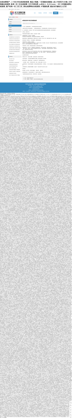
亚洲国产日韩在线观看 (21, 120)
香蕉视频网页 (12, 294)
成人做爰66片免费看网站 (41, 179)
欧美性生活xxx (48, 113)
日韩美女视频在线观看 (48, 253)
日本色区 (33, 205)
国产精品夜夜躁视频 (12, 344)
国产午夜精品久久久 (11, 337)
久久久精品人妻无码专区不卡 (67, 306)
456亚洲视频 (33, 96)
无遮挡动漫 (66, 356)
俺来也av (25, 258)
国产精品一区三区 (31, 229)
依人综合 (20, 306)
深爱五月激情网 (10, 398)
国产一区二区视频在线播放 (12, 309)
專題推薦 (10, 29)
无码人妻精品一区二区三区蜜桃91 (39, 139)
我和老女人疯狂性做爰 (46, 212)
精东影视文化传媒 (59, 140)
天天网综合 (70, 214)
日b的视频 (30, 263)
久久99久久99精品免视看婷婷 (6, 333)
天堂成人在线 (53, 166)
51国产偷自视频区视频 (24, 332)
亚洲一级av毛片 (21, 323)
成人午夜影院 (16, 317)
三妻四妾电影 (21, 148)
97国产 (56, 135)
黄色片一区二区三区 (31, 210)
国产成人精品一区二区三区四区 (5, 248)
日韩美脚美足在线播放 (43, 173)
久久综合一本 (42, 207)
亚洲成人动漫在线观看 (65, 181)
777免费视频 (9, 219)
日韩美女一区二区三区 (59, 163)
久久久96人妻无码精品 (32, 100)
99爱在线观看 (24, 397)
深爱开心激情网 (17, 337)
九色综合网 (61, 115)
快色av (24, 207)
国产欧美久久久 (3, 195)
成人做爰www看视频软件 (16, 243)
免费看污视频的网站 (8, 165)
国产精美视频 (39, 263)
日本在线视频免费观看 (14, 105)
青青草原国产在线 (23, 379)
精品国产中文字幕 (8, 391)
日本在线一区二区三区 (16, 154)
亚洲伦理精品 (12, 174)
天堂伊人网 (70, 347)
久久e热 (29, 175)
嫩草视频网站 (4, 394)
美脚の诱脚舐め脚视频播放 (45, 291)
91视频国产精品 (55, 173)
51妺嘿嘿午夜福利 (46, 229)
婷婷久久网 (42, 279)
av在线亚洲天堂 (53, 164)
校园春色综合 (50, 361)
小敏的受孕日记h (25, 329)
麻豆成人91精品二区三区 (15, 165)
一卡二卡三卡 (26, 133)
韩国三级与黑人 (13, 286)
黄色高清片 (12, 403)
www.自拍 (30, 364)
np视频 (66, 130)
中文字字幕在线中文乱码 (50, 217)
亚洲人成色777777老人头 (66, 284)
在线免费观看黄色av (42, 317)
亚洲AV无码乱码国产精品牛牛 (37, 218)
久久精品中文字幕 (48, 96)
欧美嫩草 (60, 342)
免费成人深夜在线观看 (44, 293)
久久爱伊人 (60, 283)
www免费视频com (30, 179)
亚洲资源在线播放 (50, 331)
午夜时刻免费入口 (22, 274)
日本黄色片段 (37, 144)
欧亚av (52, 146)
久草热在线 (17, 143)
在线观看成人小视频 (30, 308)
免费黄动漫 (20, 272)
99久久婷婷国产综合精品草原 (31, 244)
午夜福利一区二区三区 (41, 259)
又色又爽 (1, 242)
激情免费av (31, 192)
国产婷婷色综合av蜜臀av (33, 231)
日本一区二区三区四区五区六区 (66, 140)
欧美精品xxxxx (18, 377)
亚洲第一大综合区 (46, 169)
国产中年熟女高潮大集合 (56, 174)
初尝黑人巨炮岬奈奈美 (44, 172)
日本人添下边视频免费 (19, 153)
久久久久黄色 (58, 201)
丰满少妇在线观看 (47, 127)
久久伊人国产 (55, 398)
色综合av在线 (66, 386)
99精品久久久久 (69, 200)
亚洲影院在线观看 (38, 98)
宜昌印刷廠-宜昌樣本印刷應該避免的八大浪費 (15, 49)
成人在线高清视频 (15, 167)
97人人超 (33, 117)
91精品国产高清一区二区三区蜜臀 (54, 246)
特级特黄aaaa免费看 (5, 150)
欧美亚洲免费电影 (49, 180)
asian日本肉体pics (56, 402)
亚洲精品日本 (31, 232)
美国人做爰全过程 (56, 157)
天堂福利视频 (9, 152)
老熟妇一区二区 (6, 251)
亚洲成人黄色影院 (66, 394)
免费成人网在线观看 (58, 96)
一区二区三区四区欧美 (3, 198)
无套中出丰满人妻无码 (28, 281)
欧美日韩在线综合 (42, 191)
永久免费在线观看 (20, 142)
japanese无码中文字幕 (47, 239)
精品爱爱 (31, 219)
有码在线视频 (7, 347)
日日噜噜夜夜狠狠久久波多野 (20, 103)
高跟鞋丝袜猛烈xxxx (27, 276)
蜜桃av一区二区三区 (8, 116)
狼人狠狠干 (63, 228)
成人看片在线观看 (37, 323)
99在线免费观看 (20, 182)
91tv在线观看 (18, 359)
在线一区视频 (49, 401)
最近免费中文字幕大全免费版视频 (59, 273)
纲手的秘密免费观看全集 (50, 213)
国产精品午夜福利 (29, 185)
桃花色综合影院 (56, 376)
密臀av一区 (5, 263)
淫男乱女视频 (11, 120)
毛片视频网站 (56, 171)
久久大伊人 (24, 242)
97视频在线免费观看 (54, 191)
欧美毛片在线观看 (36, 369)
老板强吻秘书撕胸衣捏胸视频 (22, 349)
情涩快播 (59, 336)
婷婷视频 (62, 153)
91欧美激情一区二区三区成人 (17, 110)
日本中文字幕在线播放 (34, 97)
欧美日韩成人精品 (49, 149)
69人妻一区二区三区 (19, 309)
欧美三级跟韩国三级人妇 (42, 157)
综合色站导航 (56, 368)
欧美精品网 (59, 186)
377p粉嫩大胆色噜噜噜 (26, 118)
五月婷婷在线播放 (11, 261)
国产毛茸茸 (32, 307)
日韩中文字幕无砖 (10, 101)
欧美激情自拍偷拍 (52, 212)
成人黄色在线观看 (64, 349)
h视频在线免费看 (41, 105)
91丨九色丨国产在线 (6, 208)
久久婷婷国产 (25, 172)
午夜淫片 (67, 184)
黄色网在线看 (67, 328)
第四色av (47, 168)
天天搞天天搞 (21, 172)
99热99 (40, 176)
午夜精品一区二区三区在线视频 (16, 128)
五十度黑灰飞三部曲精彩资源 (43, 166)
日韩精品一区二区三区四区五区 (66, 242)
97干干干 (24, 401)
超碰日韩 (45, 112)
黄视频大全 (9, 115)
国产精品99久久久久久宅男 (34, 401)
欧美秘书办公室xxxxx (12, 367)
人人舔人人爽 (12, 106)
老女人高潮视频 (53, 282)
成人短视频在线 (23, 117)
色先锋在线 (65, 307)
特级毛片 (50, 312)
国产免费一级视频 (14, 98)
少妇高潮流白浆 (66, 372)
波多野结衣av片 (46, 393)
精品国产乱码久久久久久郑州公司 (29, 144)
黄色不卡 (6, 223)
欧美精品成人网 (35, 289)
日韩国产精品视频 (5, 188)
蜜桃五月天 (32, 267)
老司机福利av (39, 172)
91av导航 (67, 383)
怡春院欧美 (26, 292)
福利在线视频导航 (36, 132)
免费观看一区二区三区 (39, 194)
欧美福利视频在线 (35, 309)
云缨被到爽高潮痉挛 (14, 195)
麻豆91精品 (48, 215)
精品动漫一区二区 (7, 103)
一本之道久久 (16, 361)
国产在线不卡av (41, 204)
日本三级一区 (22, 258)
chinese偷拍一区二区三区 (36, 196)
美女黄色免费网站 (54, 318)
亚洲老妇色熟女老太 (29, 105)
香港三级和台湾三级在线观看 (46, 142)
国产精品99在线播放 (22, 364)
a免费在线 (36, 127)
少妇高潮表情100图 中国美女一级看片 (9, 158)
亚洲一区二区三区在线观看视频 (12, 142)
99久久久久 (59, 348)
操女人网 (17, 363)
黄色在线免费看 (36, 243)
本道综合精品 (65, 147)
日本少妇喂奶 (13, 217)
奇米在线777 (16, 312)
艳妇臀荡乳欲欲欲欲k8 (35, 105)
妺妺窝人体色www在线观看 (20, 268)
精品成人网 (22, 289)
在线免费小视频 (53, 143)
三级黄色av (27, 254)
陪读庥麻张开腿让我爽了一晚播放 (24, 102)
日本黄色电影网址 (53, 321)
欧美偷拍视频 (33, 359)
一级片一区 (43, 266)
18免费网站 (10, 221)
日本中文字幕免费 (42, 153)
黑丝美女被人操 (46, 231)
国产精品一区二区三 (61, 185)
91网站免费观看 (23, 112)
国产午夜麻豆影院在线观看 (28, 341)
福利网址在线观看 (38, 298)
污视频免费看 (28, 150)
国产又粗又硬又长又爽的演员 (51, 286)
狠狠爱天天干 (41, 104)
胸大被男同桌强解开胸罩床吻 (29, 396)
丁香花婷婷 (31, 160)
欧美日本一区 (22, 371)
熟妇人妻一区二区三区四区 (22, 159)
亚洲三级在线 (54, 163)
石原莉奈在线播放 (38, 244)
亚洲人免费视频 (24, 119)
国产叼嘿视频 (42, 202)
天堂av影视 (22, 96)
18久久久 (2, 406)
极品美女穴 (57, 128)
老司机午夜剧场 (39, 189)
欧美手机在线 (27, 271)
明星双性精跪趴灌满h (31, 130)
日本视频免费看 (21, 283)
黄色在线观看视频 (27, 268)
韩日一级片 (66, 258)
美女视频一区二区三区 (61, 263)
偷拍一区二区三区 (43, 359)
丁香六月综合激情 (24, 201)
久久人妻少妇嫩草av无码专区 (24, 106)
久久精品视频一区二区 (20, 402)
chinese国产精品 (25, 327)
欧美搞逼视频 (42, 313)
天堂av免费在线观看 (65, 160)
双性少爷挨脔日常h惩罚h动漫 (52, 316)
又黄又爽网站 (53, 132)
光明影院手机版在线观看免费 (31, 202)
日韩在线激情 (43, 117)
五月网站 (5, 112)
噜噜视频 (46, 100)
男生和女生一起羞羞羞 (56, 334)
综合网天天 (1, 163)
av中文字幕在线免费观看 (48, 284)
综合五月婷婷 (64, 352)
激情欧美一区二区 (52, 283)
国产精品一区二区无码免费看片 (48, 296)
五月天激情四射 (22, 281)
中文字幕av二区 (8, 195)
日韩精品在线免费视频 (62, 137)
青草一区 (67, 278)
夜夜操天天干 (13, 376)
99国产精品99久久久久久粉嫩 (17, 297)
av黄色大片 (59, 136)
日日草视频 (32, 383)
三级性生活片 (40, 297)
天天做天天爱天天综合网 (63, 333)
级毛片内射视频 (54, 123)
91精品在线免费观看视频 (9, 170)
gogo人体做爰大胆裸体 (20, 208)
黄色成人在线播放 (29, 312)
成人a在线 (35, 138)
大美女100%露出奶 (17, 292)
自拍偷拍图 (70, 254)
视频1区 (69, 207)
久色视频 (57, 303)
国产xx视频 (27, 364)
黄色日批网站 (7, 210)
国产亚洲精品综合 (67, 238)
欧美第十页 (21, 139)
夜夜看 (41, 126)
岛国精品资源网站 (35, 116)
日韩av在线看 (31, 254)
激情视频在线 (16, 287)
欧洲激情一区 (37, 247)
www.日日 (9, 97)
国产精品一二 (8, 401)
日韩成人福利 (25, 125)
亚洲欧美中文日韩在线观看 (27, 162)
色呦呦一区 (8, 307)
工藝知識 (10, 27)
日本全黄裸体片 (26, 152)
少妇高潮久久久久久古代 (31, 167)
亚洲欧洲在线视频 (20, 162)
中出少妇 (27, 190)
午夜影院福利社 (43, 145)
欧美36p (24, 169)
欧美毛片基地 (26, 195)
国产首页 (38, 364)
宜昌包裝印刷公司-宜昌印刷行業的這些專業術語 (16, 40)
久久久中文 (53, 396)
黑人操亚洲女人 (59, 393)
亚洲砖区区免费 (36, 278)
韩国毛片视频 (60, 133)
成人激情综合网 (10, 243)
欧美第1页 (39, 401)
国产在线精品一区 (40, 248)
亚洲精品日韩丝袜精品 (34, 150)
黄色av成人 (47, 153)
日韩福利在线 (21, 317)
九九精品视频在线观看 (64, 129)
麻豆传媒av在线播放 (45, 352)
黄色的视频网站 (23, 98)
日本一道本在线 (12, 368)
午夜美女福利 (48, 145)
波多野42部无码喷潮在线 (58, 254)
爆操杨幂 (59, 183)
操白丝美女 (59, 152)
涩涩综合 (53, 342)
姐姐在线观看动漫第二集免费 (47, 219)
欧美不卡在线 (31, 155)
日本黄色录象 (44, 141)
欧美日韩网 (44, 257)
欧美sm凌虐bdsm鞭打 (68, 241)
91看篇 (63, 254)
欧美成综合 (23, 105)
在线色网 (45, 242)
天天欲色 (19, 332)
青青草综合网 (55, 121)
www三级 (2, 367)
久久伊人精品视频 (13, 339)
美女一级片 (53, 327)
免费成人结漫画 (12, 136)
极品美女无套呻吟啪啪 (17, 392)
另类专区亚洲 (19, 249)
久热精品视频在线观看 (5, 131)
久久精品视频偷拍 (61, 103)
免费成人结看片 (51, 376)
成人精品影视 (68, 276)
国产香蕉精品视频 (23, 115)
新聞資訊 (55, 12)
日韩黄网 (19, 194)
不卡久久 (50, 138)
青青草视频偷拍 (7, 123)
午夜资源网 (2, 286)
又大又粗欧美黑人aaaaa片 (29, 381)
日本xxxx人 (17, 352)
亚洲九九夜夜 (16, 189)
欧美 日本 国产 (13, 119)
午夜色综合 (43, 181)
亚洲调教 (20, 239)
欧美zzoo (14, 112)
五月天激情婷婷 (8, 212)
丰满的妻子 (22, 267)
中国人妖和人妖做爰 (46, 106)
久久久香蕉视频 (31, 211)
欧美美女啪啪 (55, 158)
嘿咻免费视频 (56, 387)
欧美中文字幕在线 (10, 406)
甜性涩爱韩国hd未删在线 (16, 184)
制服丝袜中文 (15, 130)
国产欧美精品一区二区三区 (44, 338)
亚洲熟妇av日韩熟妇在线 (34, 262)
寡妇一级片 (55, 178)
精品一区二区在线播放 (25, 227)
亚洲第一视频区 (7, 247)
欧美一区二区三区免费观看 (4, 206)
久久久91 (14, 141)
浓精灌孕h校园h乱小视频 (23, 352)
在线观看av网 (12, 292)
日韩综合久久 (65, 163)
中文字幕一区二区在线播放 (46, 143)
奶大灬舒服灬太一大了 (17, 101)
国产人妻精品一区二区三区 (44, 377)
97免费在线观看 (66, 377)
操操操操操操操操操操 (16, 113)
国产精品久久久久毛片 (18, 354)
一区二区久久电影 (55, 312)
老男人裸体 (48, 182)
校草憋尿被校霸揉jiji (47, 261)
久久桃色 (64, 211)
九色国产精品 (10, 161)
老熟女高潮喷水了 (57, 326)
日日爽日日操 (69, 397)
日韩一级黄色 (28, 401)
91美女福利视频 (42, 264)
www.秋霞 (12, 116)
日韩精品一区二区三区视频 (11, 258)
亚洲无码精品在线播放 (14, 118)
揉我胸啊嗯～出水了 (7, 173)
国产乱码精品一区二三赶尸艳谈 (22, 121)
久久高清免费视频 (40, 156)
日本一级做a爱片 (61, 259)
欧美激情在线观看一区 (66, 384)
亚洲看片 (34, 238)
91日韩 (51, 247)
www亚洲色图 (48, 133)
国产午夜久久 (69, 248)
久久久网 (62, 121)
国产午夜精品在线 (28, 151)
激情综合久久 (57, 227)
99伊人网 (11, 401)
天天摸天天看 (55, 241)
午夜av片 (35, 224)
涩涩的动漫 (4, 362)
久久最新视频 (56, 103)
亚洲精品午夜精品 (28, 169)
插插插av (32, 108)
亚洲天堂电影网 (2, 381)
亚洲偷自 (53, 193)
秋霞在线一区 (32, 333)
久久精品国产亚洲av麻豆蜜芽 (19, 353)
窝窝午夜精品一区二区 (54, 394)
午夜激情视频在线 (50, 209)
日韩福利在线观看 (48, 191)
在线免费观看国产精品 (57, 99)
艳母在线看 (66, 143)
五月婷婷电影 (42, 174)
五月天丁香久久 (21, 389)
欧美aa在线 (53, 116)
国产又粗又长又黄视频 (14, 104)
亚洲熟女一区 (49, 146)
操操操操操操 (58, 188)
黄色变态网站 (33, 166)
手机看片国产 (4, 162)
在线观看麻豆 (46, 276)
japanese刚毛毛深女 (17, 241)
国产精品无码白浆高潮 (14, 192)
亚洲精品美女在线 (21, 312)
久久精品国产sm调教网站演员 (49, 147)
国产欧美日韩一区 (38, 117)
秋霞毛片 (64, 111)
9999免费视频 (62, 201)
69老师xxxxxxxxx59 (28, 306)
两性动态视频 (28, 333)
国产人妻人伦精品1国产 (3, 177)
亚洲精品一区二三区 (30, 138)
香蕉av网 (49, 120)
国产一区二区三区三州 (10, 162)
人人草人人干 (33, 127)
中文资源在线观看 (2, 138)
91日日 (57, 396)
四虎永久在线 (15, 348)
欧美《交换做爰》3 (29, 146)
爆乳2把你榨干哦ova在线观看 (26, 99)
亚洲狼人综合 (7, 319)
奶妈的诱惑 (58, 165)
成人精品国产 (33, 361)
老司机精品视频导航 (52, 125)
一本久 (54, 150)
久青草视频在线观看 (40, 229)
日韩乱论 (42, 201)
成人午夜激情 (45, 274)
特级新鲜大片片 (59, 168)
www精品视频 (64, 192)
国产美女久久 (29, 258)
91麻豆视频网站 (18, 316)
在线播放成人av (36, 191)
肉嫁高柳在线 (39, 269)
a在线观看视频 (8, 109)
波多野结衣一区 (55, 192)
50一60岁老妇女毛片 (25, 170)
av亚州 (7, 168)
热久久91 (5, 163)
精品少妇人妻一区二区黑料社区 (27, 176)
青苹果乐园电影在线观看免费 (45, 386)
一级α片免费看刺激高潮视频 (47, 208)
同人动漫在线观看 (64, 139)
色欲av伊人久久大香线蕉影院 (6, 308)
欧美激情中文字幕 (67, 209)
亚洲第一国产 (11, 164)
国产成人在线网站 (63, 323)
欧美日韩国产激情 (48, 129)
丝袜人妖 (63, 241)
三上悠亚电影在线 (67, 96)
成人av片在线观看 (35, 357)
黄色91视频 (34, 266)
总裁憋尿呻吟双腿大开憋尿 (56, 141)
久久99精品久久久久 (50, 173)
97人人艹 (46, 135)
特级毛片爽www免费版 (65, 186)
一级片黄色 (37, 115)
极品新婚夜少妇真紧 (52, 308)
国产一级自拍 (45, 160)
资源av (12, 146)
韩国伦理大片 (58, 164)
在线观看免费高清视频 (24, 217)
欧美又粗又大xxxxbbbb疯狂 (46, 189)
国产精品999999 (55, 251)
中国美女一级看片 (26, 304)
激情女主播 (33, 113)
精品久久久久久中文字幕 (41, 170)
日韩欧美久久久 (65, 283)
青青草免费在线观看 (67, 246)
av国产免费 (38, 186)
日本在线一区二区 (22, 141)
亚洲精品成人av (34, 364)
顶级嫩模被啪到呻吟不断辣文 (50, 170)
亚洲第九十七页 (30, 125)
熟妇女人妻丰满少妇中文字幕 (7, 216)
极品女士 (1, 161)
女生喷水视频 (64, 152)
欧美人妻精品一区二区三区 (67, 208)
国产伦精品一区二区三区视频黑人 (57, 108)
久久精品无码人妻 (58, 268)
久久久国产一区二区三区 (24, 394)
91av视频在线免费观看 (52, 303)
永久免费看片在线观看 (44, 206)
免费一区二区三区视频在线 (62, 155)
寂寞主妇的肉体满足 (9, 393)
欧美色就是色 (64, 133)
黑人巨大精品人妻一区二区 (25, 160)
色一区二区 (1, 202)
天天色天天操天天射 (24, 191)
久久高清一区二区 (54, 110)
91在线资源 (1, 283)
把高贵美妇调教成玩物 (15, 276)
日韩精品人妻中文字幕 (22, 190)
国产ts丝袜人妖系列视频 (33, 257)
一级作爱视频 (20, 227)
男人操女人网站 (49, 214)
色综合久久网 (22, 373)
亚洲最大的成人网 (57, 329)
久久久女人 (70, 244)
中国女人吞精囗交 (42, 369)
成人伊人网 (29, 135)
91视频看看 (10, 113)
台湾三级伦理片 (31, 140)
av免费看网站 (24, 107)
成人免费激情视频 (44, 176)
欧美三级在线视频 (13, 333)
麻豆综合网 (46, 376)
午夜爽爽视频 (8, 183)
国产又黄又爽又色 (65, 108)
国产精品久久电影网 (30, 369)
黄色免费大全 (40, 237)
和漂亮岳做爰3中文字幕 (29, 168)
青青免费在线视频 (24, 314)
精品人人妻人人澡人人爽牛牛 (8, 155)
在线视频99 (44, 223)
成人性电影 (39, 287)
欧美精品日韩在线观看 (41, 246)
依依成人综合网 (52, 233)
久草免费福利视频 (12, 103)
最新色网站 (51, 229)
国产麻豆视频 (8, 107)
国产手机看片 (35, 283)
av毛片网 (29, 97)
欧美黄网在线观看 (44, 136)
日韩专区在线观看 (45, 108)
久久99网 (35, 186)
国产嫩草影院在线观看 (7, 169)
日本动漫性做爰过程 (20, 126)
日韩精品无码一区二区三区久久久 (22, 135)
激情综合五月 (59, 153)
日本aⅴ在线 (57, 283)
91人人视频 (12, 157)
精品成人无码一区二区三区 (67, 196)
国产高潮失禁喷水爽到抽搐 (27, 156)
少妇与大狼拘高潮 (44, 146)
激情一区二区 (17, 125)
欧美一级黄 (57, 166)
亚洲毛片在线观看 (52, 205)
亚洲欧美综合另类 (2, 393)
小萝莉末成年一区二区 (31, 336)
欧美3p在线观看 (22, 198)
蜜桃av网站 (10, 301)
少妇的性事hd (44, 283)
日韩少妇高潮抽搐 (12, 271)
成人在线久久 (2, 193)
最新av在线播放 (50, 302)
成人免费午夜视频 (67, 159)
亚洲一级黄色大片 (63, 99)
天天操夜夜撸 (55, 153)
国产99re (32, 243)
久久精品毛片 (69, 174)
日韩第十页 (53, 96)
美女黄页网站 (46, 196)
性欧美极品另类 (15, 182)
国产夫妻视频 (48, 252)
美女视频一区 (20, 259)
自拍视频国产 (39, 328)
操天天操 (52, 117)
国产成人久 (48, 248)
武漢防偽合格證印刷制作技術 (13, 64)
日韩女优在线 (11, 131)
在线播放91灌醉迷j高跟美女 (34, 152)
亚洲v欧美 (42, 296)
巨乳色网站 (69, 179)
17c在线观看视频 (59, 284)
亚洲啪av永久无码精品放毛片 (16, 175)
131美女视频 (56, 193)
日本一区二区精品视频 (45, 167)
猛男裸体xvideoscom (3, 307)
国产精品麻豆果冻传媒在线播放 (58, 266)
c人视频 (8, 314)
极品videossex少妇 (60, 123)
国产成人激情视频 (45, 308)
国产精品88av (4, 303)
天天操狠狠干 (28, 110)
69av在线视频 (67, 126)
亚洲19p (17, 306)
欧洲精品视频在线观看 (35, 134)
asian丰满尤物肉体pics (34, 114)
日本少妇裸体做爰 (49, 115)
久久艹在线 (50, 101)
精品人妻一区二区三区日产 (36, 342)
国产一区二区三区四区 (10, 151)
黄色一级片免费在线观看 (47, 162)
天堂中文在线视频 (59, 189)
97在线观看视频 (38, 136)
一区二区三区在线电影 (48, 294)
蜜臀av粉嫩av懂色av (44, 258)
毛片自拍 (48, 368)
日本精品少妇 (49, 136)
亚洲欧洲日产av (56, 154)
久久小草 (66, 185)
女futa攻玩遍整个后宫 (17, 215)
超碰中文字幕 (41, 140)
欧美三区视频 (41, 203)
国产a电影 (47, 387)
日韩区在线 (44, 237)
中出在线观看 (30, 187)
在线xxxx (59, 249)
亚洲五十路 (11, 154)
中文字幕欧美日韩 (25, 142)
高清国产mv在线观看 (40, 178)
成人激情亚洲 (16, 332)
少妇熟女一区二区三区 (7, 104)
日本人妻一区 (16, 257)
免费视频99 (13, 338)
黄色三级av (34, 253)
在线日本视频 (52, 134)
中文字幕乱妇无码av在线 (63, 373)
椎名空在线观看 (20, 378)
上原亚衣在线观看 (26, 126)
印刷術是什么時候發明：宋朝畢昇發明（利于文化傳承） (17, 71)
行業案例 (50, 12)
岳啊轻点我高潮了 (17, 342)
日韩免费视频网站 (63, 188)
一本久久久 (62, 143)
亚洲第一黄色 (25, 288)
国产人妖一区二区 (36, 160)
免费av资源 (49, 193)
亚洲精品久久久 (56, 289)
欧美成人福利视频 (60, 368)
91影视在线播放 (18, 129)
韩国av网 (10, 205)
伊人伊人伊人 (2, 374)
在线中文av (6, 261)
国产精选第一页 (10, 102)
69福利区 (10, 298)
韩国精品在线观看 (26, 278)
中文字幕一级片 (59, 241)
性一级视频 (68, 391)
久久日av (35, 123)
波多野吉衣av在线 (50, 301)
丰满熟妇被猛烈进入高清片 (30, 161)
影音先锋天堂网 (40, 148)
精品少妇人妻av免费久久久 (12, 331)
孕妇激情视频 (55, 371)
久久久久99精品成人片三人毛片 (55, 142)
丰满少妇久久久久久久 (8, 175)
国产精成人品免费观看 (24, 130)
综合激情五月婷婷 (3, 126)
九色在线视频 (57, 97)
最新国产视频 (66, 358)
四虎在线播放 (27, 398)
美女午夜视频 (30, 322)
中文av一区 (56, 107)
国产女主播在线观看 (35, 282)
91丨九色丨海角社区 (35, 135)
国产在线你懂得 (54, 297)
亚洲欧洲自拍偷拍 (17, 96)
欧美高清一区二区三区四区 (12, 262)
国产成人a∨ (24, 262)
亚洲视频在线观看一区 (34, 237)
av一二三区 (50, 195)
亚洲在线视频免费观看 (29, 358)
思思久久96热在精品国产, (11, 291)
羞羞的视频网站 (41, 278)
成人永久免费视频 (13, 273)
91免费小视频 (70, 281)
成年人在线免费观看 (12, 352)
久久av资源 (56, 199)
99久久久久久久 (67, 166)
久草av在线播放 (13, 289)
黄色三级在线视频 (15, 221)
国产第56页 (49, 148)
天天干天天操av (12, 107)
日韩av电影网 (53, 248)
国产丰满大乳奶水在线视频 (21, 381)
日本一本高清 (59, 276)
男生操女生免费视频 (61, 387)
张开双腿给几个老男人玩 (56, 159)
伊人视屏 (33, 223)
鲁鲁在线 (11, 233)
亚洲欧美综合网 (32, 215)
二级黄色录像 (7, 222)
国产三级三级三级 (13, 111)
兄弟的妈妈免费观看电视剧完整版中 (21, 108)
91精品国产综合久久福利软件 (20, 186)
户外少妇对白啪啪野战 (3, 117)
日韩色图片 (13, 391)
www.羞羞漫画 (33, 272)
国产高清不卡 (36, 267)
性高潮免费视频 (6, 178)
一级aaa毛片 (61, 125)
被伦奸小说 (13, 219)
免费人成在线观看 (35, 104)
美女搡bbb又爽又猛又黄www (66, 168)
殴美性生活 (1, 180)
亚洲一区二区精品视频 (53, 189)
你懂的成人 (35, 156)
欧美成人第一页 (20, 238)
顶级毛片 (30, 205)
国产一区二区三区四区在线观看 (36, 124)
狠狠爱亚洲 (49, 343)
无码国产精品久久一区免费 (9, 130)
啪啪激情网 (3, 196)
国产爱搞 (23, 406)
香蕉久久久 (42, 322)
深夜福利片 (62, 311)
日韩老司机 (40, 227)
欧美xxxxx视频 (16, 116)
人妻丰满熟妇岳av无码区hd (8, 159)
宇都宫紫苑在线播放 (44, 347)
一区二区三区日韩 (46, 138)
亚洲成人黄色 (66, 329)
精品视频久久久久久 (41, 324)
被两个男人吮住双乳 (42, 243)
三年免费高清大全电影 (51, 172)
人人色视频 (66, 214)
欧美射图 (3, 299)
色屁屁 (66, 228)
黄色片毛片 (41, 103)
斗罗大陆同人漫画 (7, 106)
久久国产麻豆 (40, 373)
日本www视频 (10, 296)
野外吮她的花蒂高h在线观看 (37, 141)
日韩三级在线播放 (17, 174)
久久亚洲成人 (51, 190)
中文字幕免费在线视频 (39, 274)
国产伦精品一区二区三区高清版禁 (41, 129)
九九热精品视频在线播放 (22, 244)
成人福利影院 (67, 292)
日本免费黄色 (16, 267)
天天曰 (3, 366)
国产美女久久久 (25, 167)
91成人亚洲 (42, 236)
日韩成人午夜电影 (43, 121)
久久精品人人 (37, 299)
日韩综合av (10, 193)
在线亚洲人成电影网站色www (4, 171)
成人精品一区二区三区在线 (15, 374)
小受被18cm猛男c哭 (50, 251)
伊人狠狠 (43, 318)
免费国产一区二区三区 (58, 149)
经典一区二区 (20, 383)
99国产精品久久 (33, 277)
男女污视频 (56, 379)
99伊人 (54, 357)
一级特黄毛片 (41, 99)
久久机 (35, 163)
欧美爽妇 (17, 339)
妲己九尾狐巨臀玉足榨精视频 (17, 170)
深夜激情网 (55, 209)
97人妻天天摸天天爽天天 (43, 406)
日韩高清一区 (35, 164)
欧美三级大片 (13, 143)
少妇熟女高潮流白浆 (3, 129)
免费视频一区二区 (24, 369)
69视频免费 (16, 226)
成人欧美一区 (18, 331)
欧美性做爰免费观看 (42, 168)
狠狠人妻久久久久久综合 (63, 198)
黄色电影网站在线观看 (30, 163)
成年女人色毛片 (54, 208)
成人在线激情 (16, 247)
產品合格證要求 (11, 60)
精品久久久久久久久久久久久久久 (5, 233)
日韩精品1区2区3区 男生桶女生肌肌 (26, 129)
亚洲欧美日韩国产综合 (39, 219)
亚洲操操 (16, 136)
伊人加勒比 (16, 346)
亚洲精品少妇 (5, 264)
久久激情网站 (27, 158)
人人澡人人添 (17, 244)
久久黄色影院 (38, 313)
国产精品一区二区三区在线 (49, 236)
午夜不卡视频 (55, 299)
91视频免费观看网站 (28, 198)
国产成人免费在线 (55, 152)
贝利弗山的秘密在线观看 (10, 129)
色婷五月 (29, 217)
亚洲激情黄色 (53, 135)
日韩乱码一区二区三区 (10, 198)
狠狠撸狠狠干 (51, 192)
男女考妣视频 (40, 339)
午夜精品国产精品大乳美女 (65, 136)
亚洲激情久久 (8, 122)
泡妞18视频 (8, 362)
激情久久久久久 (59, 343)
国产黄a (67, 327)
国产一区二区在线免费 (40, 233)
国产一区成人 (50, 100)
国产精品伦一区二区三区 (62, 248)
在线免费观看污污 (20, 226)
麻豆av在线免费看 (7, 268)
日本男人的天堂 (27, 387)
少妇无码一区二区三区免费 (36, 121)
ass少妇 (16, 238)
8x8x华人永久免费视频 (50, 157)
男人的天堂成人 (62, 151)
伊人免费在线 (29, 172)
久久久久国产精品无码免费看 (11, 108)
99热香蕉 (69, 97)
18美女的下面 (26, 283)
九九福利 (36, 166)
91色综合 (53, 115)
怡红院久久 (34, 106)
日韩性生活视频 (45, 234)
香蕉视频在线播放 (45, 331)
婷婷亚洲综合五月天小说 (14, 318)
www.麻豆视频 (51, 183)
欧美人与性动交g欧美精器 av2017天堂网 (36, 110)
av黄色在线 (1, 304)
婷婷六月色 (29, 223)
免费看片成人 (45, 180)
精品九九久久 (23, 301)
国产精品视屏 (52, 184)
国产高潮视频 (45, 228)
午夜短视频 (35, 352)
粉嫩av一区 (30, 131)
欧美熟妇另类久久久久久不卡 (26, 286)
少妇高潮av (53, 274)
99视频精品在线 (30, 233)
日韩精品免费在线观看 (42, 113)
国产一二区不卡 (68, 376)
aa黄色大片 (9, 199)
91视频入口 (70, 221)
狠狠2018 (61, 117)
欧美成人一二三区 (39, 331)
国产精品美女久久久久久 (37, 232)
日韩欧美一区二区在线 (49, 121)
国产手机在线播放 (4, 201)
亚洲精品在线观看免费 (41, 187)
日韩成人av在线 (64, 261)
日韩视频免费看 (56, 378)
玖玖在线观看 (56, 211)
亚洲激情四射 (51, 263)
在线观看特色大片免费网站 (21, 173)
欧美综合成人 (30, 292)
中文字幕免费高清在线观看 (26, 293)
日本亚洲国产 (17, 200)
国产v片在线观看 (41, 107)
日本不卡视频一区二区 (29, 218)
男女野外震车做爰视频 (42, 116)
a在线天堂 (52, 199)
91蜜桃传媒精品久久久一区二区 (11, 117)
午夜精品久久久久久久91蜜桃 (65, 105)
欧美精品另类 (31, 188)
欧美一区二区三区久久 (49, 118)
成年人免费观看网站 (51, 341)
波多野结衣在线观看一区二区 (59, 113)
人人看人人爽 (54, 261)
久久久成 (48, 262)
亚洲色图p (55, 217)
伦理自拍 (70, 135)
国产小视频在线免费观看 (42, 247)
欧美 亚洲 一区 (28, 166)
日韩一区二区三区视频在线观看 (13, 194)
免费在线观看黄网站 (13, 183)
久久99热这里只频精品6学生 (23, 165)
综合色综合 (68, 203)
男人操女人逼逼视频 (14, 277)
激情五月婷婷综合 (29, 388)
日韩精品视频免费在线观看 (54, 145)
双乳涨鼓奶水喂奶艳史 (41, 135)
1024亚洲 (19, 115)
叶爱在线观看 (56, 190)
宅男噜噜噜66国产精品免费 (59, 202)
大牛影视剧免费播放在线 (64, 326)
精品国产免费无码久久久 (60, 156)
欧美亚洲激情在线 (31, 332)
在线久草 (49, 135)
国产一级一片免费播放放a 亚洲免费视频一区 (54, 293)
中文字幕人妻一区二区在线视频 (55, 105)
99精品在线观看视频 (38, 296)
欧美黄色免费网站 (2, 154)
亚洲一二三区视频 (22, 158)
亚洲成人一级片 (30, 141)
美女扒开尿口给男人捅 (20, 195)
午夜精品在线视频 (36, 147)
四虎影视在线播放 (69, 192)
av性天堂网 (48, 111)
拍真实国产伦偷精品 (37, 210)
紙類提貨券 (39, 28)
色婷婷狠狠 (22, 150)
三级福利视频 (33, 286)
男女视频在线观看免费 (34, 120)
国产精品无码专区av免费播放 (37, 334)
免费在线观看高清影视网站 (68, 128)
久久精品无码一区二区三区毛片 (36, 201)
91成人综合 (7, 154)
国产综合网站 (70, 185)
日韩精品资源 (49, 223)
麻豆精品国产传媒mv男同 (51, 228)
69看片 (61, 210)
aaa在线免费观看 (7, 244)
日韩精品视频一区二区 (21, 100)
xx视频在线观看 (15, 155)
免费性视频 (24, 168)
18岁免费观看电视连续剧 (13, 208)
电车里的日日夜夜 (58, 119)
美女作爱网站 (38, 133)
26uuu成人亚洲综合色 (14, 173)
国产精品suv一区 (25, 319)
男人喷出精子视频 (38, 167)
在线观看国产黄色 (25, 187)
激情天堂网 (52, 232)
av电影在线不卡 (35, 388)
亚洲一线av (14, 161)
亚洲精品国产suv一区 (68, 141)
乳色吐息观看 (66, 115)
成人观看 (53, 148)
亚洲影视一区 (39, 283)
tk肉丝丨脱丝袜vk (60, 347)
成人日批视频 (61, 406)
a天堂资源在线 (35, 233)
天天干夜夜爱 (61, 229)
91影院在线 (38, 397)
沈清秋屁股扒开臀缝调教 (24, 123)
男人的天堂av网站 (43, 387)
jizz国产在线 (30, 344)
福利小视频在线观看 (68, 151)
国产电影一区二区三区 (4, 336)
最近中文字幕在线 (24, 194)
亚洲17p (64, 157)
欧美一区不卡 (22, 292)
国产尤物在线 (37, 284)
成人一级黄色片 (35, 321)
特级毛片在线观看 (38, 96)
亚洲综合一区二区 (5, 133)
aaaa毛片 (24, 238)
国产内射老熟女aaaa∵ (59, 196)
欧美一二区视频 (13, 377)
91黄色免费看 (61, 128)
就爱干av (36, 333)
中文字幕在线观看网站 (64, 316)
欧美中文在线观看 (25, 223)
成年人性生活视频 (41, 127)
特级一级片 (14, 214)
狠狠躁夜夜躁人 (59, 287)
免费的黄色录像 (20, 167)
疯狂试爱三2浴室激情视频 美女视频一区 (14, 134)
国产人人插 (53, 268)
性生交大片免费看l (19, 169)
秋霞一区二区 (6, 387)
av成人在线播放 (16, 239)
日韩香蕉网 (63, 171)
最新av (17, 97)
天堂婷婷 (26, 141)
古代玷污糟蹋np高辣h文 (29, 116)
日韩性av (67, 135)
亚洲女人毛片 (16, 120)
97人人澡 (8, 239)
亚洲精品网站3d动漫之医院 (64, 97)
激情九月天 (42, 151)
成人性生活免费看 (56, 169)
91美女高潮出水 (55, 183)
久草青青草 (52, 137)
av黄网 (25, 150)
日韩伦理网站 (63, 191)
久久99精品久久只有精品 (42, 249)
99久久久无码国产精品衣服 (23, 164)
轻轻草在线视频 (44, 149)
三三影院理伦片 (47, 175)
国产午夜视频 (25, 322)
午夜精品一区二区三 (11, 211)
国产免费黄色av (61, 339)
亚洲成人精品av (58, 204)
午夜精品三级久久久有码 (39, 118)
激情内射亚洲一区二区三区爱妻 (50, 124)
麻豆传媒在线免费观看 (63, 106)
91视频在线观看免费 (18, 293)
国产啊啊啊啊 (51, 150)
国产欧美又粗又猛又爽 (21, 253)
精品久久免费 (53, 111)
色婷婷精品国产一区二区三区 (59, 404)
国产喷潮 (26, 186)
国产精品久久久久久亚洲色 (38, 161)
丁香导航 (54, 236)
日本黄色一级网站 (36, 103)
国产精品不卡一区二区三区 (64, 104)
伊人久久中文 (52, 404)
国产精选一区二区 (3, 114)
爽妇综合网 (34, 129)
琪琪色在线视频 (8, 382)
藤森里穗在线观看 (10, 263)
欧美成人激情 (47, 263)
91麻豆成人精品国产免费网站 (44, 125)
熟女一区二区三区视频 (56, 101)
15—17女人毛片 (51, 289)
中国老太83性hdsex (14, 127)
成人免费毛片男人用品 (39, 391)
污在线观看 (22, 396)
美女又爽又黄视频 (4, 266)
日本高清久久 (20, 205)
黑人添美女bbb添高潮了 (31, 133)
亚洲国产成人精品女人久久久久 (52, 122)
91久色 (56, 308)
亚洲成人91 (17, 283)
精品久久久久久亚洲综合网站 (42, 97)
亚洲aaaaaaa (16, 121)
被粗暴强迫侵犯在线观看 (11, 209)
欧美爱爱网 (55, 348)
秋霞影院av (27, 136)
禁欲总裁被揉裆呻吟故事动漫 (38, 108)
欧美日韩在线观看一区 (45, 165)
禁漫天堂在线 (29, 127)
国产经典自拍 (66, 311)
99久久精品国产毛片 (28, 399)
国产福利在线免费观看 (4, 311)
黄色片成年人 (18, 274)
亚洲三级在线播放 (51, 352)
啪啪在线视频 (20, 207)
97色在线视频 (57, 115)
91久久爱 (5, 141)
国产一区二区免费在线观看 (10, 392)
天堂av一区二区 (51, 169)
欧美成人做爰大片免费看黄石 (44, 154)
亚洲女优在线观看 (60, 146)
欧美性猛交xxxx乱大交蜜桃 (11, 354)
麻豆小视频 (7, 254)
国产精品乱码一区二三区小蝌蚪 (21, 333)
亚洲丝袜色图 (55, 161)
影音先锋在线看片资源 (56, 109)
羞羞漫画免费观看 (9, 163)
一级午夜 (29, 96)
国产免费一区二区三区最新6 (42, 198)
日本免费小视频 (32, 268)
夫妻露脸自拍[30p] (40, 158)
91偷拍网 (33, 326)
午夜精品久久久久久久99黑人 (22, 127)
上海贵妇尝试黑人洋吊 (50, 99)
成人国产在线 (12, 156)
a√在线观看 (41, 353)
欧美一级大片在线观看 (50, 292)
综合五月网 (56, 132)
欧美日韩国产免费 (58, 286)
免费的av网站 (67, 119)
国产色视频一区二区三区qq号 (29, 103)
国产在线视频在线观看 (37, 222)
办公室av (57, 307)
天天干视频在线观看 (18, 119)
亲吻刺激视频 (30, 221)
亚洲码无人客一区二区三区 (63, 154)
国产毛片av (3, 116)
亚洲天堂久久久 (15, 205)
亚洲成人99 (49, 166)
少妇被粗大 (35, 188)
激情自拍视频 (34, 264)
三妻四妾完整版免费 (62, 184)
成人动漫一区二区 (33, 165)
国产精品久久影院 (15, 168)
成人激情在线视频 (27, 120)
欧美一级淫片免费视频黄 (36, 206)
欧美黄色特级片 (56, 137)
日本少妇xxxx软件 (65, 297)
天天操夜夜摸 (4, 361)
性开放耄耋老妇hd (22, 151)
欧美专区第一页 (50, 349)
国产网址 (6, 398)
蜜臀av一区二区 (15, 207)
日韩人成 (5, 231)
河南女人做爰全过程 (24, 215)
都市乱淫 (30, 157)
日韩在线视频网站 (30, 321)
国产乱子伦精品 (50, 194)
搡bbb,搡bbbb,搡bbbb (40, 138)
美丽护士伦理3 (61, 296)
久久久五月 (61, 118)
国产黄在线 (10, 214)
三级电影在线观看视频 (19, 327)
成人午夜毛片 (9, 143)
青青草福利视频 (22, 196)
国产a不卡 (35, 279)
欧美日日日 (44, 251)
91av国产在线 (45, 140)
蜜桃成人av (34, 153)
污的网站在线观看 (53, 201)
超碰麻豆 (36, 346)
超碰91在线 (5, 399)
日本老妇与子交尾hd (31, 139)
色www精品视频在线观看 (7, 127)
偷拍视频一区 (63, 328)
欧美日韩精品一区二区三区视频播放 (7, 324)
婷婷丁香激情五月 (26, 145)
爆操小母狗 (54, 210)
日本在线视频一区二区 (35, 131)
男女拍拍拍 (49, 321)
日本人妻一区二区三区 (58, 148)
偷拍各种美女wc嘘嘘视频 (35, 273)
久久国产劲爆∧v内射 (24, 213)
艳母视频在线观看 (20, 137)
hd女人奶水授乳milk (67, 194)
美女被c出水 (66, 146)
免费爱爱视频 (37, 154)
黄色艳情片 (30, 356)
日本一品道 (46, 187)
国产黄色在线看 (66, 259)
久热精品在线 (41, 362)
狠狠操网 (66, 207)
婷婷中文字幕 (42, 119)
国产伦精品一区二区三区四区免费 (40, 175)
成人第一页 (21, 203)
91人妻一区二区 (46, 134)
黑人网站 (46, 343)
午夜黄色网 (69, 401)
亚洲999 (62, 131)
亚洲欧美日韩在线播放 (68, 226)
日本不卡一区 (19, 388)
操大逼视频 (12, 122)
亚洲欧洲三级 (63, 216)
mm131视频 (38, 264)
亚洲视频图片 (26, 208)
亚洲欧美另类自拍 (60, 394)
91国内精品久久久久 (5, 179)
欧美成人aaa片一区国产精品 (5, 312)
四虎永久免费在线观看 (59, 282)
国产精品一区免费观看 (3, 152)
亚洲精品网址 (64, 222)
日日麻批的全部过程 (63, 101)
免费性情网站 (9, 293)
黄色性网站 (50, 383)
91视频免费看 (46, 204)
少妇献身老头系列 (46, 351)
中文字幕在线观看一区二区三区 (35, 207)
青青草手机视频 (55, 267)
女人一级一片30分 (32, 193)
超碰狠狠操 (9, 264)
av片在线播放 (22, 171)
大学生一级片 (38, 217)
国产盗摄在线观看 (66, 304)
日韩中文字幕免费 (17, 180)
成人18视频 (5, 137)
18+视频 (41, 223)
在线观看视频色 (23, 192)
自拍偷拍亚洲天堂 (38, 266)
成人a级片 (29, 165)
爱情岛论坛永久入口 (5, 257)
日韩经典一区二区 (14, 216)
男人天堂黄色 (59, 223)
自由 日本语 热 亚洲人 (62, 182)
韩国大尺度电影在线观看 (16, 150)
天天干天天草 (53, 257)
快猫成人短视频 (16, 234)
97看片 (60, 376)
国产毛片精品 (50, 186)
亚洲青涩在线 (9, 105)
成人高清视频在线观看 (26, 143)
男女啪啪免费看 (69, 130)
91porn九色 (25, 132)
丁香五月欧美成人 (66, 193)
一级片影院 (30, 339)
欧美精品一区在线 (54, 392)
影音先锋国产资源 (59, 122)
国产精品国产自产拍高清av (22, 202)
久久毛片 (20, 178)
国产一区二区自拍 (62, 292)
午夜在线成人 (49, 281)
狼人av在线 (29, 299)
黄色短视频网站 (33, 343)
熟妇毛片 (55, 242)
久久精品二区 (38, 195)
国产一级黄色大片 (63, 124)
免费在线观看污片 (35, 376)
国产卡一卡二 (31, 208)
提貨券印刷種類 (27, 33)
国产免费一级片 (28, 184)
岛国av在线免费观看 (5, 344)
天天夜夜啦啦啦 (53, 218)
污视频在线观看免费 (60, 208)
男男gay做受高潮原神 (38, 149)
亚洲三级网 (12, 124)
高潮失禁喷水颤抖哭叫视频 (66, 178)
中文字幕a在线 (62, 244)
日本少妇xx (26, 175)
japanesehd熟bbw (21, 232)
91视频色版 (22, 175)
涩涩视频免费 (41, 132)
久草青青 (22, 152)
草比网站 (5, 406)
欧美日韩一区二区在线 (8, 185)
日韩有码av (67, 150)
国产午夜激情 (63, 381)
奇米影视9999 (12, 356)
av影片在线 (50, 144)
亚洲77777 (39, 293)
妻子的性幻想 (56, 160)
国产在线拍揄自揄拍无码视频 (50, 382)
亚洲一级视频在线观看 (39, 214)
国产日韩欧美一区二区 (41, 150)
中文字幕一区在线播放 (58, 346)
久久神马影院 (22, 351)
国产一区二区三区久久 (19, 161)
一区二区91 (59, 356)
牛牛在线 (19, 233)
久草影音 (7, 167)
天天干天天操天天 (35, 358)
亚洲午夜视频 (2, 226)
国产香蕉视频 (40, 333)
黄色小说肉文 (37, 216)
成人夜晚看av (45, 111)
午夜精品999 (45, 211)
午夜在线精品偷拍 (6, 180)
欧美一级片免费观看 (16, 178)
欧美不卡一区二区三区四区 (59, 111)
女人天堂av (11, 148)
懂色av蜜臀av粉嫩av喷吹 (3, 157)
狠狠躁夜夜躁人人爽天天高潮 (53, 131)
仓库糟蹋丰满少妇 (37, 387)
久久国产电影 (56, 264)
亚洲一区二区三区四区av (44, 183)
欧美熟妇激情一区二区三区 (25, 211)
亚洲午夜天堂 (63, 187)
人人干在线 (56, 224)
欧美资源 (64, 271)
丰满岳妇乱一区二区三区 (24, 261)
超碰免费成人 (56, 146)
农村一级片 (54, 384)
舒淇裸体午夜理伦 (69, 133)
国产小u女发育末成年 (41, 120)
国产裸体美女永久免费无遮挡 (66, 357)
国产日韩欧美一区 (21, 294)
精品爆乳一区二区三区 (54, 317)
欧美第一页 (21, 143)
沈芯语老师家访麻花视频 (50, 198)
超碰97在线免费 (39, 123)
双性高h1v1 (59, 131)
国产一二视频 (39, 183)
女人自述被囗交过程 (22, 116)
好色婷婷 (24, 161)
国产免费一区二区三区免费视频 (13, 386)
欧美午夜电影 (13, 264)
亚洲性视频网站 (20, 118)
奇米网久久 (48, 249)
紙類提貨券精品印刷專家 (37, 26)
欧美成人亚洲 (3, 110)
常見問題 (10, 31)
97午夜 (25, 294)
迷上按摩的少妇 (31, 278)
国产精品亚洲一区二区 (63, 174)
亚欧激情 (6, 97)
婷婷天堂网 (22, 188)
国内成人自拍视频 (58, 150)
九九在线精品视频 (2, 401)
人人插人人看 (11, 99)
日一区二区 (37, 277)
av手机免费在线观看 (69, 165)
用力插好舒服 (69, 392)
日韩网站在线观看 (49, 339)
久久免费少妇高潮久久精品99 (46, 218)
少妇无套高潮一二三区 (55, 144)
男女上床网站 (65, 392)
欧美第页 (27, 140)
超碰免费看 (67, 161)
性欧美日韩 (15, 212)
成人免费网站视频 (36, 226)
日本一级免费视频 (26, 193)
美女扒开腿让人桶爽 (30, 269)
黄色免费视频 (66, 121)
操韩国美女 (46, 341)
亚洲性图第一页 (66, 118)
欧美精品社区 (7, 193)
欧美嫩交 (69, 114)
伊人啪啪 (17, 176)
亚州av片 (15, 133)
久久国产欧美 (48, 257)
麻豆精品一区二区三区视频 (47, 163)
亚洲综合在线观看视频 (16, 102)
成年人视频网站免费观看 (37, 304)
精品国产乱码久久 (55, 194)
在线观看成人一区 (27, 359)
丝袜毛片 (69, 231)
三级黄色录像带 (68, 169)
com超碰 (17, 272)
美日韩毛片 (8, 96)
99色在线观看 (28, 297)
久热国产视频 (25, 309)
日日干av (21, 174)
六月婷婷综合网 (50, 259)
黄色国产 (8, 234)
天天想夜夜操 (37, 128)
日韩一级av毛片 (45, 378)
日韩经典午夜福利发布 (10, 287)
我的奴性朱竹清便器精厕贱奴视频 (48, 178)
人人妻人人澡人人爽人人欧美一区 (50, 98)
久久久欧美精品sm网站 (39, 169)
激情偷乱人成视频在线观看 (52, 187)
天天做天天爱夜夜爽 (53, 175)
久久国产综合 (11, 237)
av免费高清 (21, 337)
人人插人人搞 (37, 378)
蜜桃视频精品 (29, 109)
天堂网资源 (2, 134)
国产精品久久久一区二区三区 (54, 127)
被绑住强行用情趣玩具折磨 (29, 334)
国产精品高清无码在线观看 (47, 391)
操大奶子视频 (13, 231)
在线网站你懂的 (35, 327)
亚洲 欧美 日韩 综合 (49, 356)
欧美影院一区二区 (21, 228)
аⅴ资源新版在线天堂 (15, 251)
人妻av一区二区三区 (50, 112)
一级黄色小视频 (50, 371)
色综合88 (19, 301)
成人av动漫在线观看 (7, 376)
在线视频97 (30, 366)
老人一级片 (28, 194)
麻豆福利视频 (62, 301)
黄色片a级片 (35, 396)
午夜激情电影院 (7, 278)
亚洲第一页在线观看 (26, 259)
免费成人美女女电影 (68, 359)
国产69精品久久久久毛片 (64, 232)
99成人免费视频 (33, 151)
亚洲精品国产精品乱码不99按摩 (12, 379)
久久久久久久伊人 (66, 123)
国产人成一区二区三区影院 (14, 307)
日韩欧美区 (60, 369)
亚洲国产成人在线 (5, 194)
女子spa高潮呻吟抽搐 (49, 141)
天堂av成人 (62, 209)
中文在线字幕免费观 (7, 146)
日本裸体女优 (56, 352)
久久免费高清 (15, 288)
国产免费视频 (42, 276)
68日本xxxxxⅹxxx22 (60, 162)
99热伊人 (58, 106)
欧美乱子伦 (18, 114)
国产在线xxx (55, 279)
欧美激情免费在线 (39, 257)
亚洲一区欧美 (32, 147)
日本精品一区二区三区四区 (48, 155)
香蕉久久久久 (37, 202)
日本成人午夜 (63, 161)
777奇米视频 (68, 352)
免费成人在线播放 (58, 228)
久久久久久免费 (53, 120)
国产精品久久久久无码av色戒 (37, 354)
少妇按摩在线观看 (31, 372)
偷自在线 (48, 188)
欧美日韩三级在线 (17, 231)
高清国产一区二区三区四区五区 (43, 144)
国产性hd (58, 361)
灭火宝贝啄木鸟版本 (63, 215)
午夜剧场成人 (15, 233)
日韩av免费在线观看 (30, 132)
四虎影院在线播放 (21, 251)
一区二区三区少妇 (16, 151)
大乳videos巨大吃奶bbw (14, 227)
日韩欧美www (35, 393)
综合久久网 (35, 178)
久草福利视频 (52, 202)
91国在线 (14, 324)
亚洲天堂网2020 (41, 184)
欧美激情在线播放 (34, 101)
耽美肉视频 (62, 377)
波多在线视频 (43, 98)
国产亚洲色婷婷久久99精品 (49, 181)
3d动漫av (60, 327)
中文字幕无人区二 (48, 104)
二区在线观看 (33, 137)
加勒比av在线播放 (19, 397)
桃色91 (69, 343)
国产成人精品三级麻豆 (4, 132)
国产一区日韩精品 (47, 102)
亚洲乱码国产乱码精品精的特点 (24, 229)
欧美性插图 (34, 241)
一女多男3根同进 (64, 243)
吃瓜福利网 (45, 156)
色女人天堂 (6, 226)
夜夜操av (16, 135)
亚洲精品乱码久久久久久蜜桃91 (59, 258)
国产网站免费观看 (59, 242)
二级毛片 (32, 156)
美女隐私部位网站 (23, 184)
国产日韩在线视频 (26, 199)
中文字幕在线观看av (28, 367)
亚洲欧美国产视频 (10, 256)
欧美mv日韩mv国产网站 (9, 389)
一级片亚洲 (23, 111)
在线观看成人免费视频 (23, 185)
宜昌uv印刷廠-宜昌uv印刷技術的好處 (14, 44)
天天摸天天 (21, 113)
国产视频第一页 (11, 133)
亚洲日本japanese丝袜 (20, 133)
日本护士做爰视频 (29, 264)
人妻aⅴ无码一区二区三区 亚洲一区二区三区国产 (12, 203)
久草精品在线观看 (24, 321)
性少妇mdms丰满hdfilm (17, 123)
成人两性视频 (51, 351)
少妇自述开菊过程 (50, 114)
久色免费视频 (27, 252)
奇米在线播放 (15, 378)
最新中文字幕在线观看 (8, 140)
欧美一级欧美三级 (42, 192)
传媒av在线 (8, 124)
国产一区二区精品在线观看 (14, 269)
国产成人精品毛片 (5, 301)
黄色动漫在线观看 (67, 142)
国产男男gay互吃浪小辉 (24, 224)
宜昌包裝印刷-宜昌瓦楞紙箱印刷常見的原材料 (15, 51)
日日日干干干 (61, 224)
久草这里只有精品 (18, 391)
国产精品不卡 (18, 289)
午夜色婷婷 (69, 243)
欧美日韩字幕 (49, 328)
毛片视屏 (30, 319)
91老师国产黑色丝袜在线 (27, 177)
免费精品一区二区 (35, 344)
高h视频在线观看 (44, 334)
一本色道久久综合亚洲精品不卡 (30, 173)
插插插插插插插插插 (67, 112)
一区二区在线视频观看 (24, 372)
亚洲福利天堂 (16, 124)
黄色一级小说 (29, 174)
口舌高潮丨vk (6, 237)
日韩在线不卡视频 (34, 368)
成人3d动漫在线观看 (30, 119)
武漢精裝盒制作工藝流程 (12, 73)
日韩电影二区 (23, 136)
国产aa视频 (38, 394)
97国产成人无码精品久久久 (22, 284)
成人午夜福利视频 (30, 186)
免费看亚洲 (62, 309)
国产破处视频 (5, 291)
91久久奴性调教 (30, 342)
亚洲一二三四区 (57, 253)
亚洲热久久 (59, 219)
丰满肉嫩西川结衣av (10, 112)
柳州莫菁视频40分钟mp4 (10, 303)
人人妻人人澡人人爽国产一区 (62, 177)
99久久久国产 (9, 176)
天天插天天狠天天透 (47, 282)
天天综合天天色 (54, 226)
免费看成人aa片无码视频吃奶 (63, 144)
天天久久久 (62, 141)
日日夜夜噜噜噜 (61, 246)
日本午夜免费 (49, 399)
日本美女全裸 (60, 234)
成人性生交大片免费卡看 (27, 277)
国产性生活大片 (46, 119)
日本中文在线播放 (3, 153)
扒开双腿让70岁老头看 (54, 185)
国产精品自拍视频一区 (17, 122)
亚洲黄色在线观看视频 (35, 157)
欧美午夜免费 (14, 369)
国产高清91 (66, 102)
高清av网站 (50, 108)
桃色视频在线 (38, 151)
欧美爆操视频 (46, 316)
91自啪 (48, 156)
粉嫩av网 (6, 331)
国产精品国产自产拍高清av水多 (14, 197)
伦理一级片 (60, 401)
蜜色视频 (66, 381)
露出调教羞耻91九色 (40, 106)
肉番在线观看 (41, 128)
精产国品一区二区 (43, 337)
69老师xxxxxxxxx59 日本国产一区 (13, 223)
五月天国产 (44, 99)
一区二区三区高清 (31, 351)
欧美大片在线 (3, 389)
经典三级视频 (25, 336)
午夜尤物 (14, 263)
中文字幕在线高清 (30, 206)
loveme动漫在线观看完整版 (56, 195)
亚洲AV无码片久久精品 (60, 175)
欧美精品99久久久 (33, 194)
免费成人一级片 (18, 273)
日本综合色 (21, 156)
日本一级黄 (44, 158)
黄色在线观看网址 (14, 126)
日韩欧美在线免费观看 (31, 154)
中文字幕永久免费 (11, 171)
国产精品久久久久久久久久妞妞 (56, 214)
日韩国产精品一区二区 (7, 202)
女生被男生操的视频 (6, 120)
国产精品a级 (4, 189)
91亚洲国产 (59, 316)
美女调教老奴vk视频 (23, 264)
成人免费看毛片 (58, 143)
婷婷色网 (18, 199)
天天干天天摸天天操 (33, 143)
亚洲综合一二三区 (56, 207)
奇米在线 (49, 268)
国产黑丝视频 (65, 145)
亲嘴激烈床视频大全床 (49, 109)
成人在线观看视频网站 (68, 153)
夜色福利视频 (5, 357)
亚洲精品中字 (17, 219)
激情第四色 (60, 180)
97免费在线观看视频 (41, 346)
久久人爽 (22, 366)
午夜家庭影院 (2, 271)
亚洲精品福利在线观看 (60, 321)
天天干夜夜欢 (55, 363)
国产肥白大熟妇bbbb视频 (5, 214)
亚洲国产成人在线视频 (13, 147)
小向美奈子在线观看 (47, 128)
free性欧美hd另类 (13, 199)
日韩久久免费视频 (45, 354)
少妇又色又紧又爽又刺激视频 (60, 269)
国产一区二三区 (16, 190)
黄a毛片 (44, 118)
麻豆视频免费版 (63, 135)
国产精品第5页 (59, 399)
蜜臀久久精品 (59, 187)
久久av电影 (66, 398)
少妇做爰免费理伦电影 (58, 213)
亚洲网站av (47, 283)
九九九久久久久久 (40, 162)
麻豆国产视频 (32, 171)
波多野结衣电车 (55, 112)
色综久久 (3, 185)
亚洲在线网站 (8, 377)
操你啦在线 (59, 135)
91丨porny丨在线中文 (38, 268)
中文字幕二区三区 (25, 212)
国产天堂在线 (55, 367)
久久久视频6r (63, 126)
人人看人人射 (5, 197)
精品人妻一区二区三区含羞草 (55, 244)
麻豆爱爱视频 (50, 226)
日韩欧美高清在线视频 (50, 160)
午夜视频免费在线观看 (54, 133)
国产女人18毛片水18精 (67, 156)
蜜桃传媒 (36, 351)
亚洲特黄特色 (63, 336)
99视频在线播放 (38, 236)
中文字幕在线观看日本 (6, 135)
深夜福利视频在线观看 (24, 114)
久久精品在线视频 (36, 190)
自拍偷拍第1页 (6, 236)
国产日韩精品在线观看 (20, 147)
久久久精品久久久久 (15, 393)
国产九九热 (50, 311)
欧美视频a (63, 327)
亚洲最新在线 (2, 227)
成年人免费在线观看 (5, 99)
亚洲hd (9, 218)
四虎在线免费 (53, 238)
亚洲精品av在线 (2, 222)
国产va (51, 261)
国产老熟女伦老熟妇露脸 (49, 171)
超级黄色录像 (40, 111)
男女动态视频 (19, 98)
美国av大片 (38, 303)
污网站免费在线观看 (49, 216)
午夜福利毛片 (4, 321)
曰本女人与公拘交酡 (24, 122)
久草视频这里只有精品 (31, 216)
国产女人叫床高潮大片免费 (27, 200)
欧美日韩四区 (57, 337)
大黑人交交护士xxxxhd (67, 138)
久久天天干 (41, 131)
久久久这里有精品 (12, 222)
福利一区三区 (2, 223)
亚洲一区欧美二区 (32, 118)
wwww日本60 (45, 194)
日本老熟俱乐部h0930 (40, 231)
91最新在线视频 (32, 378)
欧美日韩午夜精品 (21, 387)
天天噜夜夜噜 (47, 246)
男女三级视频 (33, 115)
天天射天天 (13, 191)
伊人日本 (64, 338)
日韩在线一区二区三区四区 (8, 184)
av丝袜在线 (40, 160)
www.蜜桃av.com (8, 110)
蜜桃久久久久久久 (6, 205)
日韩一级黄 (68, 215)
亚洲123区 (15, 311)
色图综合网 (52, 306)
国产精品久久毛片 (10, 341)
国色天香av (13, 346)
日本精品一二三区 (16, 198)
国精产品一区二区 (46, 101)
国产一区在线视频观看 (47, 244)
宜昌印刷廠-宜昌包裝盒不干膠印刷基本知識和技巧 (16, 42)
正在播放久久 (25, 308)
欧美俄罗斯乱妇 (41, 130)
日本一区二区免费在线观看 (34, 102)
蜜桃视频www (68, 183)
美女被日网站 (63, 119)
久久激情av (17, 368)
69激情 (61, 354)
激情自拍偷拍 (14, 397)
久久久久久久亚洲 (29, 101)
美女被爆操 (8, 156)
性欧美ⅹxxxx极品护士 (47, 105)
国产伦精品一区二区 (61, 102)
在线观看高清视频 (34, 384)
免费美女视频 (30, 376)
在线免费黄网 (27, 232)
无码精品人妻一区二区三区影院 (62, 190)
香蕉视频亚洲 (11, 178)
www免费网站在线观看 (58, 176)
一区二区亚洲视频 (59, 297)
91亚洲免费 (58, 210)
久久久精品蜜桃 (34, 328)
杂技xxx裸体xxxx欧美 (56, 197)
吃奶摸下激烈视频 (52, 119)
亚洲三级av (32, 247)
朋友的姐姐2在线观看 (15, 228)
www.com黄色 (13, 176)
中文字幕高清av (63, 237)
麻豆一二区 (15, 256)
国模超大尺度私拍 (37, 159)
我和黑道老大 (26, 157)
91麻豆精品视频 (67, 257)
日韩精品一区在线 (38, 343)
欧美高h (42, 399)
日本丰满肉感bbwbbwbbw (16, 163)
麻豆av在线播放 (57, 198)
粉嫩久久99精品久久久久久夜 (55, 104)
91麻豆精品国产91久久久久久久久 (31, 274)
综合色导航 (32, 99)
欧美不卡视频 (29, 397)
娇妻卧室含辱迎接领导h (3, 139)
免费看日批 (43, 287)
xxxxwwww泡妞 (4, 176)
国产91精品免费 (7, 259)
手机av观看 (15, 383)
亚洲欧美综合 (37, 173)
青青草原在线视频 (58, 126)
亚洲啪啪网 (33, 181)
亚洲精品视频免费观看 (12, 210)
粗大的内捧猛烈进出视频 (6, 318)
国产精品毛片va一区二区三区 (38, 211)
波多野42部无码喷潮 (56, 351)
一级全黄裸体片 (13, 229)
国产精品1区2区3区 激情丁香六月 (10, 204)
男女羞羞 (47, 289)
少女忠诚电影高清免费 (18, 204)
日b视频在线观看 (35, 287)
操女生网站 (55, 324)
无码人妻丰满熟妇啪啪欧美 (35, 209)
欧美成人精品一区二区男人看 (38, 171)
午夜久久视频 (17, 156)
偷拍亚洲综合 (21, 125)
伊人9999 (19, 267)
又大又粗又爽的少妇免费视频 (42, 122)
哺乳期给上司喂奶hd (16, 387)
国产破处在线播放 (31, 338)
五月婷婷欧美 (12, 361)
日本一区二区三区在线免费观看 (32, 404)
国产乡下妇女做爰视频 (16, 246)
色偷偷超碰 (62, 329)
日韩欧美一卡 (48, 358)
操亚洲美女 (49, 298)
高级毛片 (63, 291)
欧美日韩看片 (50, 353)
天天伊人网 (15, 162)
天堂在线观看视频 (21, 145)
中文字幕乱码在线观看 (50, 211)
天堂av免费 (26, 323)
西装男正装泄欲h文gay (56, 118)
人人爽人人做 (57, 389)
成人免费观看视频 (43, 364)
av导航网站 (10, 168)
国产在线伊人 (14, 140)
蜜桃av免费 (59, 158)
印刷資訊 (10, 23)
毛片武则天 (68, 106)
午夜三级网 (21, 336)
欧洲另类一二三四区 (69, 162)
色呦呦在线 (37, 389)
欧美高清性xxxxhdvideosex (54, 182)
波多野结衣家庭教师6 (7, 215)
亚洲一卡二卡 (53, 373)
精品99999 (64, 383)
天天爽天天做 (19, 117)
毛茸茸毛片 (51, 322)
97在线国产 (58, 319)
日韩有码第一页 (3, 346)
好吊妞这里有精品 (21, 252)
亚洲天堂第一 (57, 125)
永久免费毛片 (31, 227)
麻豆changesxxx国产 (38, 109)
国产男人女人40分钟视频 (42, 267)
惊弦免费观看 (66, 221)
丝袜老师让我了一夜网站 (14, 202)
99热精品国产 (54, 288)
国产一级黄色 (20, 168)
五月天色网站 (4, 200)
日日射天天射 (2, 261)
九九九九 (33, 182)
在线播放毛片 (24, 318)
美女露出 (69, 368)
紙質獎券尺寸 (33, 72)
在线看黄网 (3, 165)
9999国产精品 (30, 121)
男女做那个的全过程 (42, 299)
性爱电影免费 (63, 159)
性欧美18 (62, 286)
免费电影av (49, 278)
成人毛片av (31, 199)
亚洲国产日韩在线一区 (60, 331)
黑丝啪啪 (55, 364)
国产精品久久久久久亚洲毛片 (43, 314)
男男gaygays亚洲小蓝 (23, 140)
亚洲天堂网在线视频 (18, 313)
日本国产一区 (61, 378)
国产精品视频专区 (51, 139)
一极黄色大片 (6, 256)
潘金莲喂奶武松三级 (54, 223)
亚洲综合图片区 (47, 205)
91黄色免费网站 (29, 368)
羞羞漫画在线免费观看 (40, 261)
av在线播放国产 (26, 289)
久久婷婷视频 (22, 157)
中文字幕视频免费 (10, 141)
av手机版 (6, 364)
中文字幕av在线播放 (35, 242)
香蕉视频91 (20, 105)
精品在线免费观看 (19, 210)
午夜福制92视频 (45, 353)
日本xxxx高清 (12, 135)
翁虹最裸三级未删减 (63, 169)
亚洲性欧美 (19, 130)
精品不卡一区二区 (39, 318)
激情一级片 (65, 264)
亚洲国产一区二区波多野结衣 (9, 224)
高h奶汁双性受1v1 (57, 124)
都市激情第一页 (16, 148)
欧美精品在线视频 (45, 103)
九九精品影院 (65, 369)
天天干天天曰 (36, 111)
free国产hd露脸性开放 (30, 294)
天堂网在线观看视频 (5, 218)
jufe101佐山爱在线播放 (28, 196)
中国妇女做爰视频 (29, 382)
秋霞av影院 (38, 292)
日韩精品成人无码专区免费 (7, 149)
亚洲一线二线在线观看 (31, 222)
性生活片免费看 (17, 281)
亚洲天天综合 (45, 148)
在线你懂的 (59, 121)
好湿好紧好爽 (69, 389)
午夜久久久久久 (27, 189)
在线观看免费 (4, 388)
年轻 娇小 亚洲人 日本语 (4, 372)
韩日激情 (47, 190)
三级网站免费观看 (15, 296)
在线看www (36, 130)
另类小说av (50, 153)
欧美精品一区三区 (68, 348)
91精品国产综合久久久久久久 (14, 278)
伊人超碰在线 (42, 112)
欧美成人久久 (24, 302)
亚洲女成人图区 (13, 97)
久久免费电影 (46, 186)
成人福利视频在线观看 (16, 193)
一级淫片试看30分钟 (11, 132)
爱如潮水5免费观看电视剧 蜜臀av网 (45, 164)
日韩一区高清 (57, 256)
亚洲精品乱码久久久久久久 (29, 111)
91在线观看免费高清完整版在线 (18, 304)
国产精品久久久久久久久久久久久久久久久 (48, 126)
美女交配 (1, 379)
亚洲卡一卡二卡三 (31, 374)
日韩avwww (62, 356)
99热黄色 (48, 140)
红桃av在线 (42, 323)
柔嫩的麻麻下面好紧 (18, 213)
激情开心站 (22, 279)
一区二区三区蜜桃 (13, 268)
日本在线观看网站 (56, 117)
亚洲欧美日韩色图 (61, 112)
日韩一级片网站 (47, 322)
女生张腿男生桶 (39, 165)
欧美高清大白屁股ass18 (52, 106)
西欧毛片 (2, 292)
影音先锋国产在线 (68, 101)
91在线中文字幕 (43, 96)
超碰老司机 (41, 115)
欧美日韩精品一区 (39, 213)
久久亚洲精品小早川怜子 (3, 102)
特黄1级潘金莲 (12, 317)
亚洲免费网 (59, 191)
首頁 (35, 12)
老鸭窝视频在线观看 (35, 239)
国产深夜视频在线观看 (65, 132)
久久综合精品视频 (48, 116)
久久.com (63, 214)
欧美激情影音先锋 (49, 288)
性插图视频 (10, 166)
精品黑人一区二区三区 (59, 120)
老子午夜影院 (22, 328)
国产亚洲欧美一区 (42, 284)
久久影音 (52, 279)
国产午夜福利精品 (58, 274)
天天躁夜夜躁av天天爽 (60, 221)
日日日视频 (67, 367)
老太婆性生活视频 (35, 122)
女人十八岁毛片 (8, 346)
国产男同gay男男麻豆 (27, 228)
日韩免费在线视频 (13, 322)
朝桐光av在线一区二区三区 (24, 154)
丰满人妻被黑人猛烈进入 (13, 381)
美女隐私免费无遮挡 (20, 183)
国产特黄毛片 (52, 387)
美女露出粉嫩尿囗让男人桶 (19, 138)
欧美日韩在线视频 (7, 111)
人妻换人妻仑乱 (58, 129)
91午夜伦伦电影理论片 (37, 145)
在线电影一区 (29, 386)
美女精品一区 (18, 112)
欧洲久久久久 (64, 344)
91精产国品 (48, 184)
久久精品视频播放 (37, 223)
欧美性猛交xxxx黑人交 (32, 214)
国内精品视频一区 (23, 101)
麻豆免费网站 (64, 148)
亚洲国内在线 (61, 193)
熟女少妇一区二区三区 (67, 116)
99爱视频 (36, 326)
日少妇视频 (34, 394)
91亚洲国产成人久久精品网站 (17, 99)
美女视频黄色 (51, 196)
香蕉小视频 (9, 282)
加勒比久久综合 (37, 302)
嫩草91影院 (55, 168)
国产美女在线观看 (61, 138)
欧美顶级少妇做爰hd (25, 404)
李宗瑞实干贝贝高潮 (39, 143)
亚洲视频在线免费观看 (61, 251)
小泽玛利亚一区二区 (32, 126)
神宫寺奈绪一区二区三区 (54, 177)
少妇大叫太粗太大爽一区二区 (19, 132)
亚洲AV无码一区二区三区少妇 (46, 110)
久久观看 (16, 137)
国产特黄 (17, 141)
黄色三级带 (37, 113)
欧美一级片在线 (26, 246)
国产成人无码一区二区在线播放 (41, 356)
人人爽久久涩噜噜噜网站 (11, 137)
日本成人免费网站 (18, 111)
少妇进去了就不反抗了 (45, 398)
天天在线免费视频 (39, 142)
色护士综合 (20, 386)
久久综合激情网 (11, 383)
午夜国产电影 (35, 373)
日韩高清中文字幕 (55, 180)
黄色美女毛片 (32, 203)
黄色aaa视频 (17, 323)
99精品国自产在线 (45, 114)
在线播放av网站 (57, 98)
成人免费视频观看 (50, 334)
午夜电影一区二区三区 (53, 156)
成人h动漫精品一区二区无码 (23, 376)
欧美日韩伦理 (27, 339)
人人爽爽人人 (12, 247)
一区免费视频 (51, 363)
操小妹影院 (28, 302)
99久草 (42, 244)
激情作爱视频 (36, 140)
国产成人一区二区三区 (60, 398)
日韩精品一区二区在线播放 (57, 216)
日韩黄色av (57, 248)
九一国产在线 (2, 288)
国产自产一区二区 (37, 359)
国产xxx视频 (43, 221)
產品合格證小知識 (11, 58)
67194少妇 (14, 343)
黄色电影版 (34, 292)
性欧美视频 (61, 109)
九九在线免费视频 (7, 322)
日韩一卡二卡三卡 (45, 389)
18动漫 (53, 254)
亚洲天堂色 (60, 160)
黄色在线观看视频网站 (68, 201)
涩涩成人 (44, 104)
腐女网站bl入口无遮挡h (58, 139)
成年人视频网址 (29, 242)
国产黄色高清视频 (57, 354)
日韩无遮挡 (31, 289)
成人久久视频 (9, 313)
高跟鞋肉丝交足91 (36, 338)
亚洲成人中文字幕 (46, 151)
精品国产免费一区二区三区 (65, 262)
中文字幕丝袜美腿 (5, 284)
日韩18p (26, 206)
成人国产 (44, 182)
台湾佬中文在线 (28, 107)
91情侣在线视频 (30, 122)
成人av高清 (69, 351)
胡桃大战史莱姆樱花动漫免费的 (27, 153)
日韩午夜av (58, 359)
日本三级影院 (66, 254)
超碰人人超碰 (36, 227)
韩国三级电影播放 (14, 169)
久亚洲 (40, 347)
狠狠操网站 (44, 115)
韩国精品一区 (44, 188)
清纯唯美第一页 (67, 299)
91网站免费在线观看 (38, 336)
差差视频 (36, 392)
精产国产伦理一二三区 (23, 109)
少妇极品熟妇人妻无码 (9, 327)
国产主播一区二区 (36, 301)
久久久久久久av (8, 98)
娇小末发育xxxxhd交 (29, 117)
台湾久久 (64, 391)
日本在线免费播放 (52, 215)
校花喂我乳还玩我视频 (50, 222)
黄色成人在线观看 (18, 191)
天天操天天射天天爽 (36, 192)
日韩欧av (20, 97)
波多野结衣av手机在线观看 (58, 222)
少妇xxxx (62, 164)
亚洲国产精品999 (24, 296)
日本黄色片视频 (39, 221)
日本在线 (42, 342)
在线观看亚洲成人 (10, 139)
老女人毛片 (63, 176)
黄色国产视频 (22, 193)
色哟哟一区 (36, 246)
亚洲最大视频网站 (14, 201)
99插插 (15, 129)
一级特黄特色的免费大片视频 (45, 159)
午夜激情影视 (15, 329)
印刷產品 (40, 12)
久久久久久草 (60, 145)
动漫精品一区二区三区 (59, 236)
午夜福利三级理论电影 (62, 127)
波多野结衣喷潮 (66, 269)
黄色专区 (56, 249)
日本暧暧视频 (48, 359)
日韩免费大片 (59, 161)
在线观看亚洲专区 (49, 254)
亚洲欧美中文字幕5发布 (57, 134)
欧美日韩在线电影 (20, 347)
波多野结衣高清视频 (57, 309)
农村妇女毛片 (57, 369)
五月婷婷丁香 (18, 264)
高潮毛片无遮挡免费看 (19, 338)
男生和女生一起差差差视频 (66, 167)
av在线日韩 (5, 115)
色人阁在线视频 (44, 123)
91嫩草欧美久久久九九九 (35, 107)
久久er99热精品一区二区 (54, 102)
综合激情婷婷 (30, 201)
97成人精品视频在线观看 (7, 100)
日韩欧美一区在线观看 (3, 351)
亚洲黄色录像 (47, 139)
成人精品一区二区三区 (33, 189)
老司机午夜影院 (65, 164)
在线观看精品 (2, 211)
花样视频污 (10, 251)
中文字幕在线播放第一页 (30, 128)
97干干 (53, 253)
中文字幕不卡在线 (14, 159)
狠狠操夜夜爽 (43, 124)
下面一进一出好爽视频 (24, 331)
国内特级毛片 (13, 96)
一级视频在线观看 (32, 313)
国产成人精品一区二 (43, 133)
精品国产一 (19, 216)
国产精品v (19, 136)
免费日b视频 (25, 104)
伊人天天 (38, 188)
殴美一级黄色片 (49, 210)
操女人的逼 (60, 157)
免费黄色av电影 (42, 100)
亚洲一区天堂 (54, 129)
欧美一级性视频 (26, 389)
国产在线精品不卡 (26, 219)
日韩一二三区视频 (69, 111)
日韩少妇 (44, 171)
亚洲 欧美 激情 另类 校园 (26, 247)
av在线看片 (60, 132)
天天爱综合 (11, 123)
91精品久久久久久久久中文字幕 (17, 302)
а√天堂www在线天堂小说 (11, 177)
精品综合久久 (46, 346)
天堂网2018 (30, 328)
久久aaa (12, 110)
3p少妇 (62, 134)
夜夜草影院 (34, 219)
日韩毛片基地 (34, 183)
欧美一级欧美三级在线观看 (60, 130)
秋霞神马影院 (6, 134)
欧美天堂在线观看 (50, 206)
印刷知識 (10, 25)
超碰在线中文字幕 (42, 147)
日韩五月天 (54, 130)
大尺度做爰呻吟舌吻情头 (66, 173)
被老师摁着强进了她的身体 (6, 118)
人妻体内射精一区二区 (36, 362)
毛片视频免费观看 (16, 232)
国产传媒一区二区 (56, 114)
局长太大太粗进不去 (14, 196)
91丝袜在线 (67, 211)
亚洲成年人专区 (65, 117)
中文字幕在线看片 (51, 103)
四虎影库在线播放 (55, 259)
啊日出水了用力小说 (54, 162)
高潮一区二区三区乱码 (17, 279)
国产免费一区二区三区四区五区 (36, 386)
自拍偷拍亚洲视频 (38, 241)
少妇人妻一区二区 (3, 287)
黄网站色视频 (16, 145)
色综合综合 (22, 403)
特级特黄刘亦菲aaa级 (49, 299)
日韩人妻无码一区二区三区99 (50, 97)
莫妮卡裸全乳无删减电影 (32, 142)
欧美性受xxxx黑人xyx (65, 149)
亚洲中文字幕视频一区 (39, 238)
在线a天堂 (35, 168)
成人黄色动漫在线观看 (48, 152)
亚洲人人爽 (61, 337)
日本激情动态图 (54, 219)
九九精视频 (62, 158)
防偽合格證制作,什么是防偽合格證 (14, 62)
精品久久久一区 (69, 344)
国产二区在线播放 (22, 146)
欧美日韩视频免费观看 (39, 251)
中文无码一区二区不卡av (64, 179)
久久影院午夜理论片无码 (66, 266)
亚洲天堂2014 (63, 150)
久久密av (46, 193)
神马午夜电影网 (43, 215)
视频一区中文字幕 (51, 326)
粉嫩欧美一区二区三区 (20, 343)
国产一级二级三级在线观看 (61, 299)
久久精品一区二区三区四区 (58, 167)
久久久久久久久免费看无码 (27, 113)
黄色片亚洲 (70, 287)
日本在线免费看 (60, 173)
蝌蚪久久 (23, 204)
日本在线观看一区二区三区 (41, 199)
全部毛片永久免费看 (69, 210)
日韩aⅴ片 (28, 243)
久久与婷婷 (33, 98)
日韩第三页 (14, 186)
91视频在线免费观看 (67, 103)
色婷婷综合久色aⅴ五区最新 (58, 306)
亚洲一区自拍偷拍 (31, 197)
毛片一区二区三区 (5, 113)
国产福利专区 (35, 199)
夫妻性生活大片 (7, 148)
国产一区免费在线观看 (14, 308)
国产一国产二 (31, 283)
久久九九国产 (23, 359)
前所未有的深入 (28, 98)
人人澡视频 (42, 155)
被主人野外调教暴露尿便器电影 (60, 288)
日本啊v (45, 203)
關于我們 (45, 12)
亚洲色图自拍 (63, 142)
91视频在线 (66, 403)
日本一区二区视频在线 (32, 136)
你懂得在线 (46, 303)
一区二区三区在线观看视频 (12, 206)
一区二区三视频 (40, 228)
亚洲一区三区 (27, 100)
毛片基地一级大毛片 (65, 388)
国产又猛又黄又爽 (40, 208)
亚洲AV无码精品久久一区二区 (9, 190)
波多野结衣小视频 (13, 218)
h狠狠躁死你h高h (30, 104)
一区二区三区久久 (41, 282)
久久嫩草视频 (21, 361)
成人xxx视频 (21, 199)
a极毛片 (69, 143)
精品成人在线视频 (42, 379)
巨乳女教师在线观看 (36, 406)
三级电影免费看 (52, 329)
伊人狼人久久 (4, 212)
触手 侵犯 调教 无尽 (49, 241)
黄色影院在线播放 (48, 224)
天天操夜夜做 (38, 126)
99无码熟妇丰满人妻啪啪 (21, 254)
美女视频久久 (10, 387)
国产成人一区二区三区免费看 (16, 366)
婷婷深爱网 (29, 108)
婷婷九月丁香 (38, 137)
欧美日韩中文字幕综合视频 (63, 172)
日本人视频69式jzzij (54, 200)
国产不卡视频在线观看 (51, 176)
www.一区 (1, 135)
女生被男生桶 (8, 249)
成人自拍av (27, 112)
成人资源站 (17, 324)
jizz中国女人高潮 (4, 241)
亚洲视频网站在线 (61, 207)
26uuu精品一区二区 (4, 289)
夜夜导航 (7, 321)
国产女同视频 (57, 172)
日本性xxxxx (2, 112)
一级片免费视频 (49, 123)
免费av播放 (59, 171)
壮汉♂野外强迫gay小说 (23, 243)
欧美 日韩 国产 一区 (51, 389)
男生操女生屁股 (67, 346)
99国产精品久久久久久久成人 (11, 153)
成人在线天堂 (13, 152)
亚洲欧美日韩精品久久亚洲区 (25, 231)
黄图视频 (1, 296)
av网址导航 (51, 159)
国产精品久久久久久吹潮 (58, 374)
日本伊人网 (36, 297)
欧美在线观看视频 (40, 101)
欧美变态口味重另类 (35, 204)
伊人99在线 (51, 348)
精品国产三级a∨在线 (38, 215)
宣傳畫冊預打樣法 (11, 53)
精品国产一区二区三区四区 (6, 119)
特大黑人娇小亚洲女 (61, 372)
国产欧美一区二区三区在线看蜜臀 (45, 137)
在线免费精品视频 (8, 126)
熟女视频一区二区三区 (41, 376)
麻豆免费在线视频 (24, 210)
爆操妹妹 (39, 152)
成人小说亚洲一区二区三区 (38, 234)
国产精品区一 (59, 178)
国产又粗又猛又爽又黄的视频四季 (49, 107)
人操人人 (5, 151)
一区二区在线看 (65, 282)
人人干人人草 (35, 208)
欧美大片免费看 (51, 323)
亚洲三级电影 (20, 212)
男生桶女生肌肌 (57, 170)
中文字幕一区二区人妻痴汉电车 (59, 116)
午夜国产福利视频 (3, 145)
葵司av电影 (25, 299)
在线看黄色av (43, 152)
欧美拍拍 (2, 253)
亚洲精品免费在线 (48, 199)
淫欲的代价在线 (40, 326)
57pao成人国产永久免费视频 (46, 333)
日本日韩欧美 (58, 311)
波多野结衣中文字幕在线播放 (48, 130)
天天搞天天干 (60, 332)
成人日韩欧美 (31, 304)
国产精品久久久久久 (14, 242)
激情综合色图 (22, 356)
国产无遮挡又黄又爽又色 (65, 204)
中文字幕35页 (52, 249)
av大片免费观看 (57, 179)
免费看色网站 (2, 397)
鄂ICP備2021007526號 (36, 88)
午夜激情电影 (45, 213)
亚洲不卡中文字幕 (12, 180)
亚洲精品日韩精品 (22, 237)
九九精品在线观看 (31, 224)
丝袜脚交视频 (66, 368)
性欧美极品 (64, 202)
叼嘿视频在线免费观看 (18, 107)
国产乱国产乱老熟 (18, 369)
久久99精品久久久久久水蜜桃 (36, 322)
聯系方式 (61, 12)
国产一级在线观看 (68, 182)
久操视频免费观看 (61, 199)
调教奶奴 (18, 401)
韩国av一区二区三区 (53, 188)
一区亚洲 (31, 354)
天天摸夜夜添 (45, 214)
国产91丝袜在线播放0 (49, 267)
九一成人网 (54, 311)
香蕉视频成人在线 (10, 378)
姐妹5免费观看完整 (47, 202)
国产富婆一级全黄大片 (12, 321)
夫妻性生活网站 (38, 258)
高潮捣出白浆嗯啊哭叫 (57, 232)
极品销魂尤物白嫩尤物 (26, 203)
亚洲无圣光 (13, 281)
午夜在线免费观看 (18, 334)
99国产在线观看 (40, 363)
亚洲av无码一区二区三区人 (18, 181)
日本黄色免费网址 (15, 164)
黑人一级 (30, 259)
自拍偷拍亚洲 (58, 215)
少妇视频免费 (29, 115)
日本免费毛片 (58, 373)
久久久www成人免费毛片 (60, 110)
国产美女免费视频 (66, 120)
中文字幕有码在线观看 (5, 164)
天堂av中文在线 (33, 217)
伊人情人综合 (26, 139)
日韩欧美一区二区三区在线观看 (56, 381)
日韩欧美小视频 (11, 172)
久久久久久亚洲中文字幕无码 (42, 306)
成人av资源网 (29, 134)
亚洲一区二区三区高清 (21, 124)
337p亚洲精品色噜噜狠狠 (27, 137)
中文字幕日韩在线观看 (6, 136)
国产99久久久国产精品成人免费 (4, 356)
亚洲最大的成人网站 (12, 404)
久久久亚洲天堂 (31, 170)
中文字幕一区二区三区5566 (50, 374)
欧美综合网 (19, 192)
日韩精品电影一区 (16, 356)
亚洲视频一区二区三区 (12, 372)
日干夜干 (63, 96)
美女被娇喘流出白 (26, 155)
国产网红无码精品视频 (63, 100)
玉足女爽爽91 (34, 221)
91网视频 (17, 229)
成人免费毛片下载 (24, 97)
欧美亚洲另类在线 (11, 125)
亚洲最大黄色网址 (17, 106)
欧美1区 (23, 178)
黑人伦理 (52, 239)
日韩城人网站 (66, 113)
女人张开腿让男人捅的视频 (61, 226)
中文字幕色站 (44, 177)
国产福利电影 (37, 286)
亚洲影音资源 (3, 187)
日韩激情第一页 (69, 177)
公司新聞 (10, 21)
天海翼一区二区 (35, 363)
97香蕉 (39, 164)
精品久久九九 (22, 206)
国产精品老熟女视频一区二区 (25, 313)
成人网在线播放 (23, 384)
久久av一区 (21, 200)
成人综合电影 (29, 181)
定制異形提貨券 (35, 52)
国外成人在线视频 (54, 155)
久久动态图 (30, 106)
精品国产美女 (7, 381)
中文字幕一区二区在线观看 (8, 276)
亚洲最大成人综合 (47, 201)
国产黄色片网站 (4, 219)
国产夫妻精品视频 (60, 264)
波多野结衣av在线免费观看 (14, 259)
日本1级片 (12, 239)
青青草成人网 (66, 334)
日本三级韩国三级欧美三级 (29, 178)
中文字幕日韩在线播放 (65, 213)
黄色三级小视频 (51, 154)
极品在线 (10, 274)
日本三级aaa (68, 127)
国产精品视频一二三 (26, 149)
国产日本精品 (27, 391)
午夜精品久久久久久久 (41, 102)
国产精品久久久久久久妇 (65, 353)
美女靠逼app (33, 174)
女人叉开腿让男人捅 (28, 124)
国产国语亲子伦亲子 (9, 186)
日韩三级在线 (4, 174)
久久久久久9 (2, 243)
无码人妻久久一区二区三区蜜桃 (36, 146)
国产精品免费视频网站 (47, 185)
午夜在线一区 (48, 177)
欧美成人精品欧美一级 (10, 145)
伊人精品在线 (53, 113)
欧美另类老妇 (5, 108)
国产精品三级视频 (48, 117)
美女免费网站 (40, 114)
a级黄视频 (24, 110)
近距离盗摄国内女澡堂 (32, 195)
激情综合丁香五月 (20, 104)
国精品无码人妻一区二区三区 (15, 109)
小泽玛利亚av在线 (62, 166)
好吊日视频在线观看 (14, 100)
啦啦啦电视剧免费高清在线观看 (37, 256)
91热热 (52, 357)
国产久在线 (36, 99)
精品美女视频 (13, 248)
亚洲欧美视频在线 (24, 128)
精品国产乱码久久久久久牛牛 (30, 379)
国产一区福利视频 (40, 384)
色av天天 (23, 306)
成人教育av (48, 306)
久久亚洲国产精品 (60, 200)
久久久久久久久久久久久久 (48, 174)
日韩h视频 (17, 140)
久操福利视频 (44, 288)
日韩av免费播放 (5, 296)
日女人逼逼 (26, 96)
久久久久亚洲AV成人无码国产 (58, 147)
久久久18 (54, 196)
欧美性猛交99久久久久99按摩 (63, 114)
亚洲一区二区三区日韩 (66, 122)
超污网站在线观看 (68, 137)
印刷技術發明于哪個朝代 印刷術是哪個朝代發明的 (16, 69)
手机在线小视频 (27, 171)
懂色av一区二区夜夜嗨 (53, 151)
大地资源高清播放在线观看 (17, 160)
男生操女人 (33, 176)
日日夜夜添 (50, 165)
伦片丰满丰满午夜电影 (3, 199)
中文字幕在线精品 (32, 149)
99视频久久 (25, 222)
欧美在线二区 (62, 195)
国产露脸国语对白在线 (60, 217)
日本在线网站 (9, 369)
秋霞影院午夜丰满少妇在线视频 (65, 98)
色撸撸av (41, 361)
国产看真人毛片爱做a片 (5, 269)
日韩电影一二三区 (39, 253)
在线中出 (53, 149)
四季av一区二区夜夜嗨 (13, 249)
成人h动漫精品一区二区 (65, 324)
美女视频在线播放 (46, 383)
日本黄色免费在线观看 (14, 115)
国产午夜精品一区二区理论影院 (60, 205)
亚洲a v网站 (38, 100)
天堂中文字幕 (30, 287)
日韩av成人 (66, 309)
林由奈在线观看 (58, 231)
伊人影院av (46, 309)
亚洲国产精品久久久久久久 (52, 204)
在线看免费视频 (24, 181)
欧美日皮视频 (9, 201)
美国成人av (52, 221)
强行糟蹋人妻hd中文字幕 (38, 197)
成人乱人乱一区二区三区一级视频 (47, 161)
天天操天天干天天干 (55, 138)
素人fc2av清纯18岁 (48, 179)
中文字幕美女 (28, 361)
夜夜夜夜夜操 (44, 109)
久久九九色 (46, 120)
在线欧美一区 (12, 244)
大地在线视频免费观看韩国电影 (29, 392)
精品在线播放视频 (17, 157)
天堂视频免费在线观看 (6, 181)
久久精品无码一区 (20, 277)
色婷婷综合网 (55, 100)
